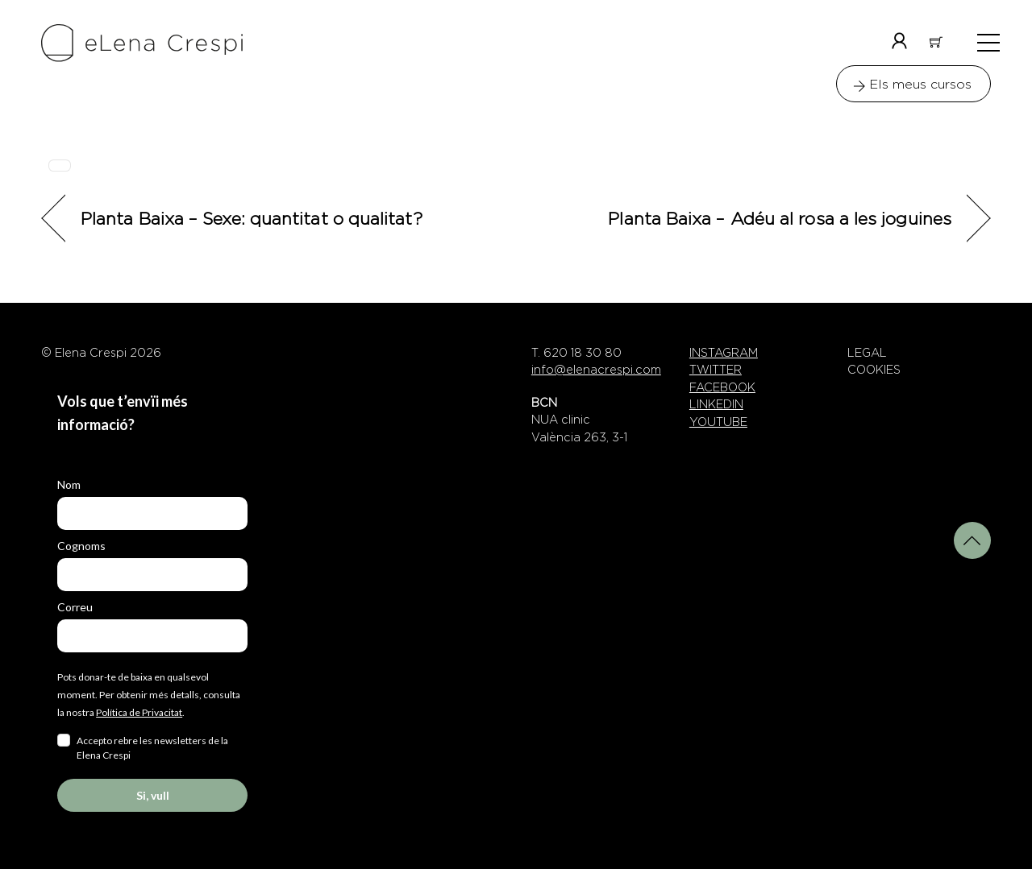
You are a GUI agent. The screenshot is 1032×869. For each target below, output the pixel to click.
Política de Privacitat (139, 712)
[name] (152, 513)
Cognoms (81, 545)
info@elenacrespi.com (596, 369)
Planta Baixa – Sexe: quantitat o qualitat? (251, 218)
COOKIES (874, 369)
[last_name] (152, 574)
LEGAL (867, 352)
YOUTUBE (718, 422)
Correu (75, 607)
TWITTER (715, 369)
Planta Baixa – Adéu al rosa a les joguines (779, 218)
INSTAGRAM (723, 352)
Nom (69, 484)
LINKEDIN (716, 404)
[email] (152, 635)
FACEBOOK (722, 387)
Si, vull (152, 795)
